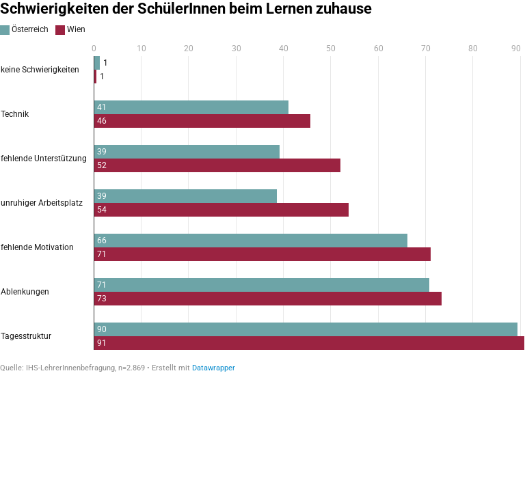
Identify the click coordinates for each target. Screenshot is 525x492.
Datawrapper (213, 368)
